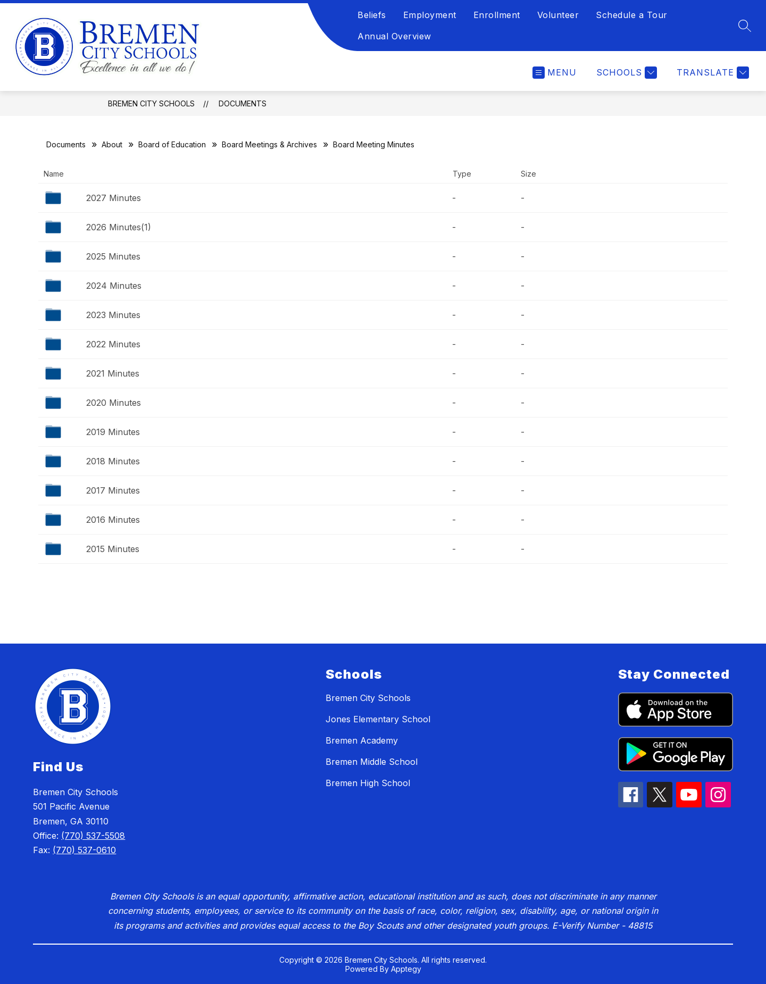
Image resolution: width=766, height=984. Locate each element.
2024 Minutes (113, 285)
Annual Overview (394, 36)
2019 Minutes (113, 432)
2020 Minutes (113, 402)
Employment (429, 15)
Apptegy (406, 968)
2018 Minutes (113, 461)
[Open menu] (554, 72)
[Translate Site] (711, 72)
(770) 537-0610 (84, 850)
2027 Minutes (113, 198)
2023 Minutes (113, 315)
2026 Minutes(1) (118, 227)
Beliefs (371, 15)
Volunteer (558, 15)
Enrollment (496, 15)
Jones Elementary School (378, 719)
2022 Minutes (113, 344)
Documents (243, 103)
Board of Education (172, 144)
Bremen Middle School (372, 761)
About (112, 144)
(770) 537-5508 (93, 835)
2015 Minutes (112, 549)
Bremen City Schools (151, 103)
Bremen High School (368, 783)
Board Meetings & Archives (269, 144)
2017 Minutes (113, 490)
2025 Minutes (113, 256)
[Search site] (744, 25)
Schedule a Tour (632, 15)
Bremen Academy (362, 740)
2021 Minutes (112, 373)
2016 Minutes (113, 519)
